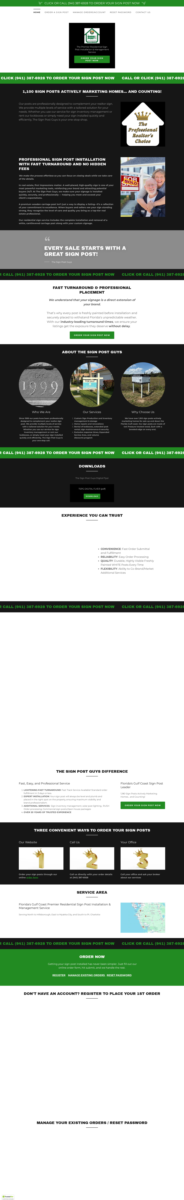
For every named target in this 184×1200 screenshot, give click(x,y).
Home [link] (36, 12)
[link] (92, 36)
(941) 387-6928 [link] (27, 1149)
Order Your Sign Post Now (92, 59)
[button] (8, 1197)
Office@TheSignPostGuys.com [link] (39, 1153)
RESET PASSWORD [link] (120, 12)
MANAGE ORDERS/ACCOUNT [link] (89, 12)
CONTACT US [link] (143, 12)
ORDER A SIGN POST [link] (57, 12)
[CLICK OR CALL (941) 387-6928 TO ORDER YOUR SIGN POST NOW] (92, 3)
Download (92, 497)
